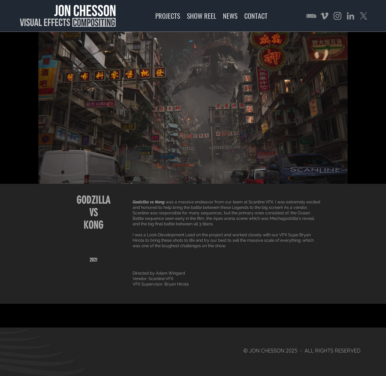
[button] (193, 108)
